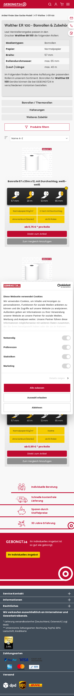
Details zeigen (57, 378)
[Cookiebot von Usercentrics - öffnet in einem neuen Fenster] (57, 286)
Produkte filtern (37, 127)
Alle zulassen (37, 387)
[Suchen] (50, 4)
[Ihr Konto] (56, 4)
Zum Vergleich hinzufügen (37, 241)
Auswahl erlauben (37, 397)
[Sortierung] (39, 138)
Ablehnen (37, 407)
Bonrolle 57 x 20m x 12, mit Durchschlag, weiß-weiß (37, 183)
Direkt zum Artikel (37, 233)
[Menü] (68, 4)
